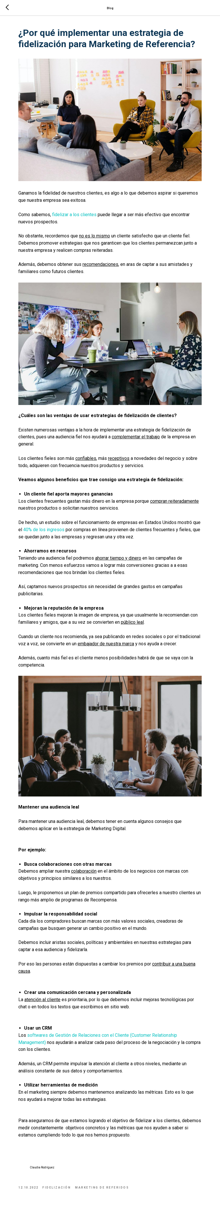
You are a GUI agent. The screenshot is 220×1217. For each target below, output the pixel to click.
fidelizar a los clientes (74, 214)
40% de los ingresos (43, 529)
